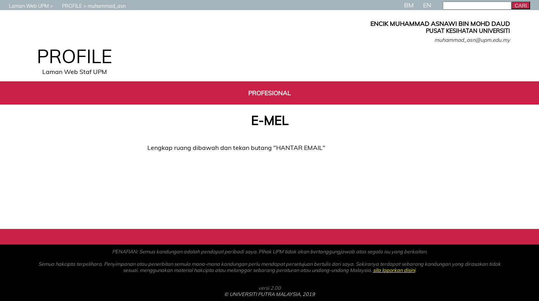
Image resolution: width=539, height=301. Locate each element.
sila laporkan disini (394, 270)
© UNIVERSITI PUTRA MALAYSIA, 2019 (269, 294)
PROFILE (68, 6)
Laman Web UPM (25, 6)
